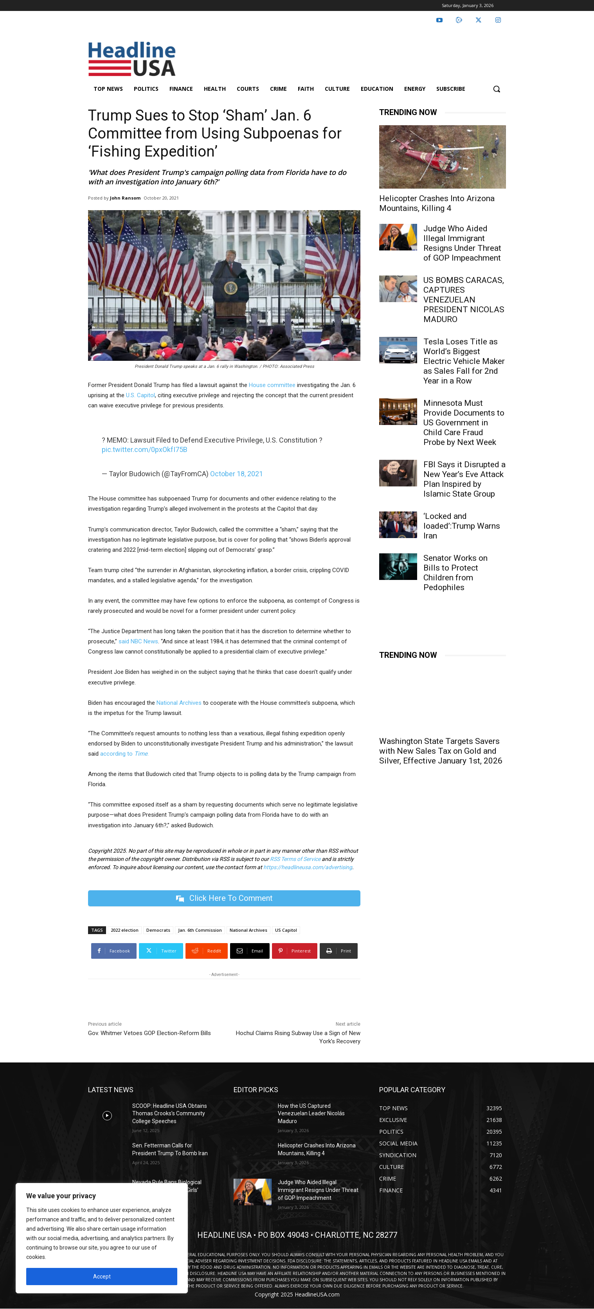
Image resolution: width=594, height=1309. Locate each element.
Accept (102, 1276)
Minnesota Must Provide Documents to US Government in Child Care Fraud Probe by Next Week (463, 422)
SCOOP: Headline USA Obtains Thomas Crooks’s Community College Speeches (169, 1113)
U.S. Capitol (140, 395)
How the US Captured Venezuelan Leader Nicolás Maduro (311, 1113)
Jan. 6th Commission (200, 930)
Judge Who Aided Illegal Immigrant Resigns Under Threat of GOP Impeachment (462, 243)
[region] (102, 1238)
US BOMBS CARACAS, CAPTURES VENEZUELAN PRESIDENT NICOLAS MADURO (463, 299)
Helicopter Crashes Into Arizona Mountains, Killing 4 (437, 203)
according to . (124, 753)
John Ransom (125, 198)
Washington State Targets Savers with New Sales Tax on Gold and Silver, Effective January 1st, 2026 (440, 750)
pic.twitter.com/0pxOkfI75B (144, 449)
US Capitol (286, 930)
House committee (272, 385)
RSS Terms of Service (295, 859)
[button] (496, 88)
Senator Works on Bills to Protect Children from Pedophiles (455, 572)
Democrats (158, 930)
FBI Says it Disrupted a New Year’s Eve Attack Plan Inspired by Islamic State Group (464, 479)
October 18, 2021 (236, 474)
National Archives (179, 702)
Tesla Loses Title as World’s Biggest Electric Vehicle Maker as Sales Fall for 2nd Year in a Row (464, 361)
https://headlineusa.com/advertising (307, 867)
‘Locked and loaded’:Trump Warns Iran (461, 525)
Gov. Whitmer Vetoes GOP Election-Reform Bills (149, 1033)
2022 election (125, 930)
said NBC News (138, 641)
